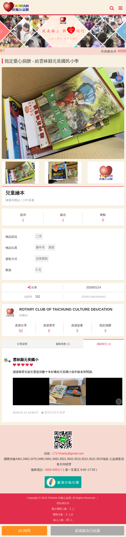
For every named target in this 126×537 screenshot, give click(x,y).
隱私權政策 (63, 503)
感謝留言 (104, 343)
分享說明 (22, 343)
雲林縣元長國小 (25, 360)
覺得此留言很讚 (53, 412)
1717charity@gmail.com (68, 453)
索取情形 (63, 343)
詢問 (24, 531)
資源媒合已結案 (87, 531)
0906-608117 (53, 469)
